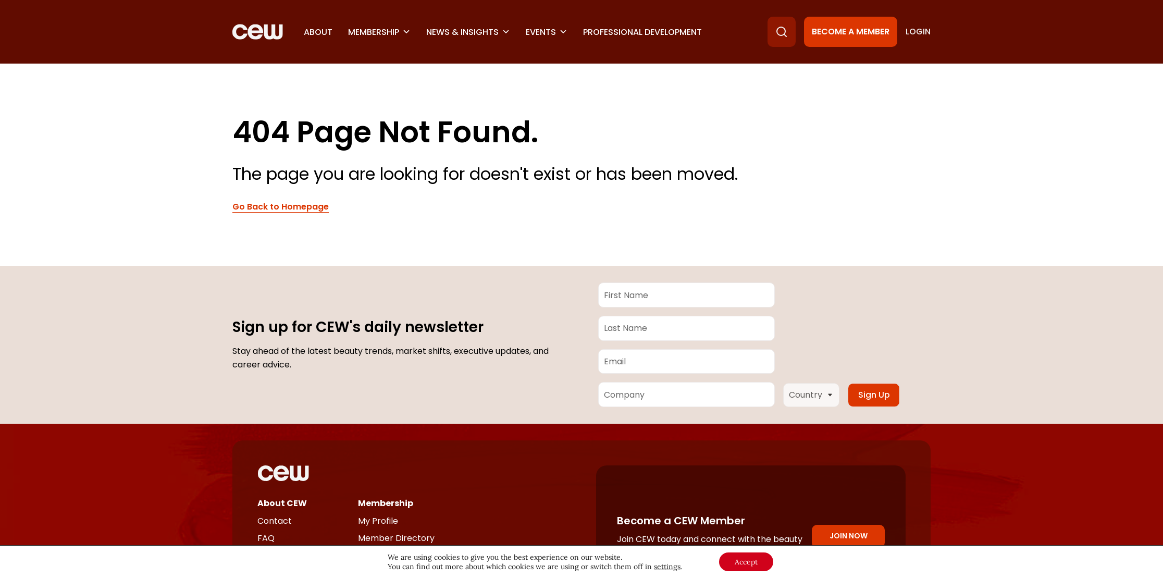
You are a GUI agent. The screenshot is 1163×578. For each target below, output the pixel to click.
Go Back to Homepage (280, 207)
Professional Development (642, 32)
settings (667, 566)
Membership (379, 32)
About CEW (282, 503)
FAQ (266, 538)
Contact (274, 521)
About (318, 32)
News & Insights (468, 32)
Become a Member (850, 32)
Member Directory (396, 538)
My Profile (378, 521)
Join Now (849, 536)
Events (546, 32)
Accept (746, 562)
